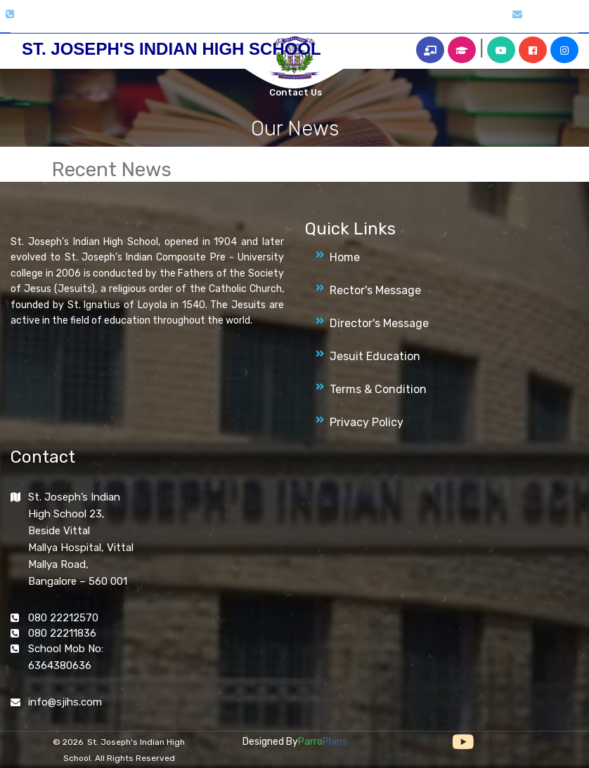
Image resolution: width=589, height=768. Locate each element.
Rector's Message (375, 290)
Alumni (417, 22)
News (333, 22)
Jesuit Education (375, 356)
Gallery (204, 22)
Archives (373, 22)
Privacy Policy (366, 422)
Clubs (241, 22)
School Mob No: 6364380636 (65, 657)
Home (117, 22)
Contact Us (295, 92)
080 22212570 (63, 617)
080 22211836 (62, 633)
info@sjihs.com (65, 702)
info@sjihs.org (556, 14)
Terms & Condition (378, 389)
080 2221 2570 (50, 14)
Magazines (287, 22)
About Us (159, 22)
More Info (464, 22)
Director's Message (379, 323)
